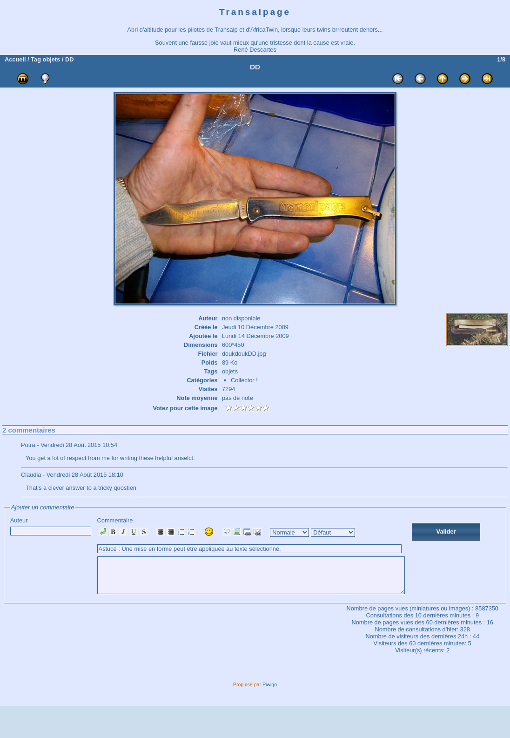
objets (51, 59)
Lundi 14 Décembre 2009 (255, 335)
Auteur (50, 526)
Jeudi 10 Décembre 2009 (255, 327)
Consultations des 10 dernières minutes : (420, 647)
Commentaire (269, 559)
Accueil (15, 59)
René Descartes (255, 49)
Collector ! (244, 380)
